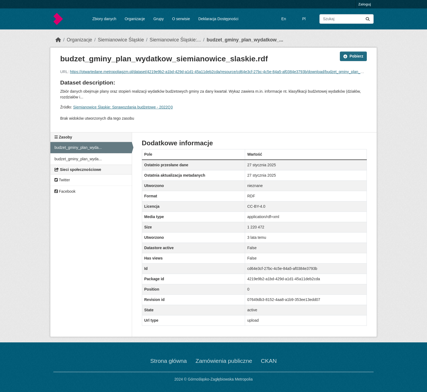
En (283, 19)
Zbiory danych (104, 19)
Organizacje (135, 19)
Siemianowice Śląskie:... (175, 40)
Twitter (62, 180)
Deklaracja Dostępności (218, 19)
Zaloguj (364, 4)
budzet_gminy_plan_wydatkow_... (245, 40)
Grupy (158, 19)
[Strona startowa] (58, 40)
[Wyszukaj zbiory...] (346, 19)
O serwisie (181, 19)
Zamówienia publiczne (224, 361)
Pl (304, 19)
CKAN (269, 361)
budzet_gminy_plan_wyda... (78, 147)
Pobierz (353, 56)
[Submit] (367, 19)
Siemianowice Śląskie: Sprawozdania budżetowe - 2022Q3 (123, 107)
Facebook (64, 191)
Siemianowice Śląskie (121, 40)
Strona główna (168, 361)
